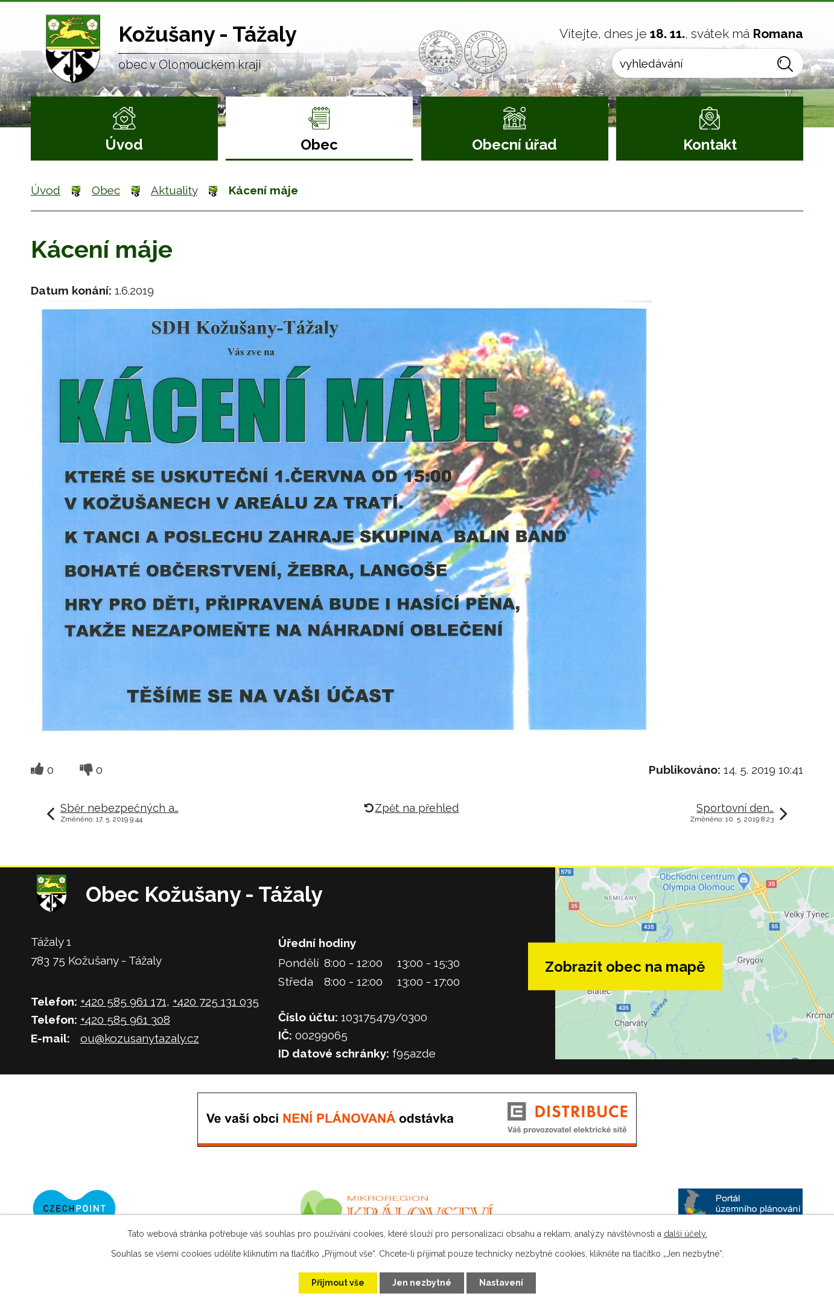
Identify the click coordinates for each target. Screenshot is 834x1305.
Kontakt (710, 144)
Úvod (124, 144)
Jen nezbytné (421, 1282)
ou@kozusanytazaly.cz (139, 1038)
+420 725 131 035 (216, 1001)
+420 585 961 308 (125, 1019)
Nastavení (501, 1282)
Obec (319, 144)
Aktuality (174, 190)
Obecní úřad (514, 144)
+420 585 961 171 (123, 1001)
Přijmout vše (337, 1282)
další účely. (685, 1234)
